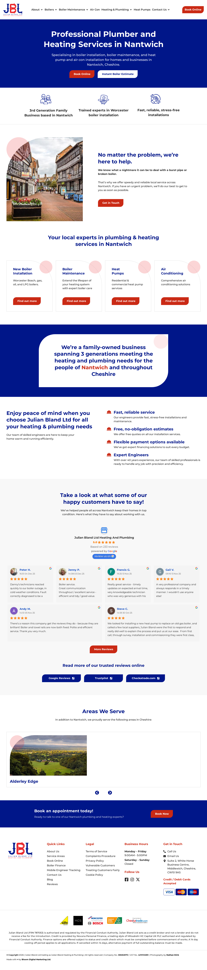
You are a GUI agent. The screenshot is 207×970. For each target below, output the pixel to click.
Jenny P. (74, 569)
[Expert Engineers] (109, 454)
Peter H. (25, 569)
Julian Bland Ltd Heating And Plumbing (104, 537)
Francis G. (123, 569)
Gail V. (170, 569)
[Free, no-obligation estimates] (109, 429)
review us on (104, 556)
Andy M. (25, 608)
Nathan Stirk (172, 955)
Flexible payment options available (149, 442)
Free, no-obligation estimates (143, 429)
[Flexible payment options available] (109, 441)
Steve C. (122, 608)
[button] (118, 74)
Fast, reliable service (134, 412)
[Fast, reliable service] (109, 412)
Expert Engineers (131, 455)
